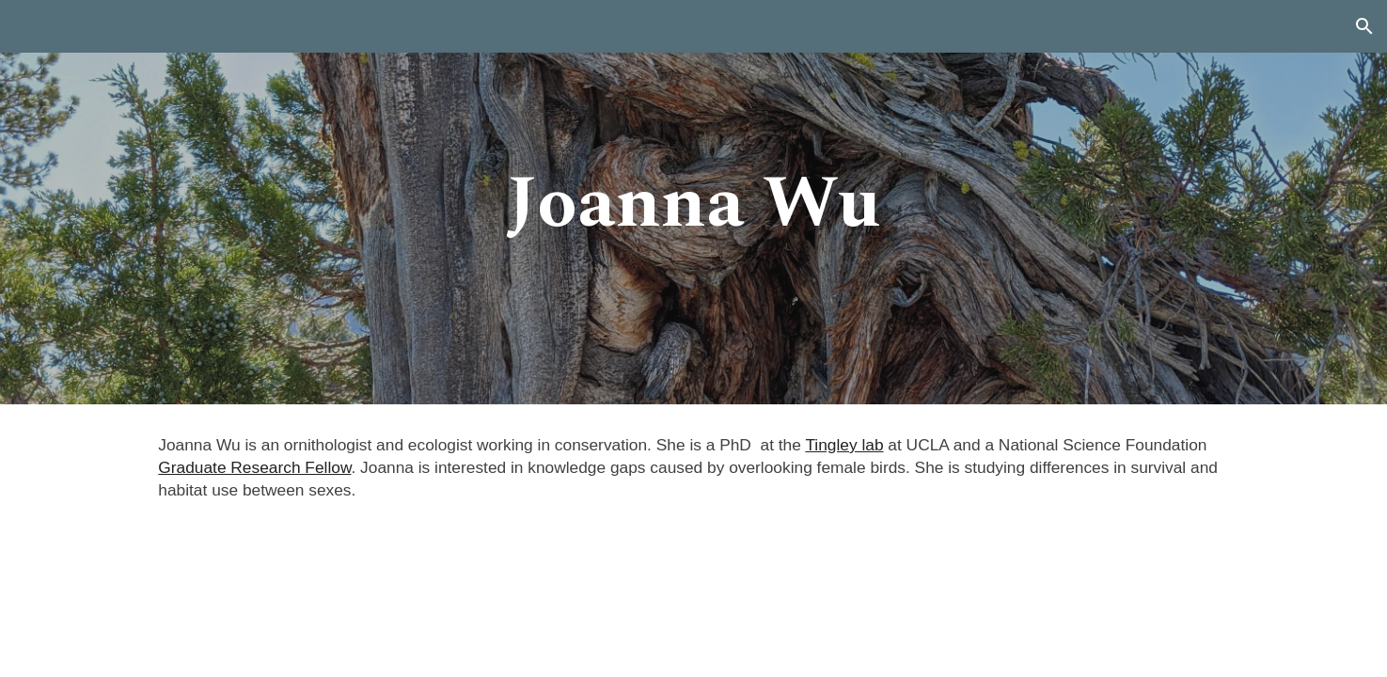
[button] (1364, 26)
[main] (694, 202)
